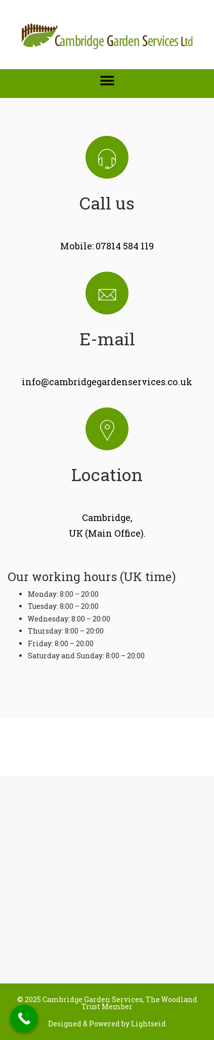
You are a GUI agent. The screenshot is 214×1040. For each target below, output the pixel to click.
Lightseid (148, 1023)
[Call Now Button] (24, 1018)
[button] (107, 80)
